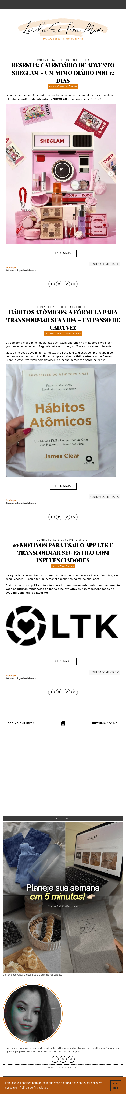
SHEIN (74, 86)
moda (71, 566)
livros (78, 334)
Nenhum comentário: (104, 264)
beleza (52, 86)
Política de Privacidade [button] (34, 1087)
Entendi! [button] (115, 1085)
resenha (63, 86)
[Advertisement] (63, 777)
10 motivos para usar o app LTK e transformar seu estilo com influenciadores (63, 552)
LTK (63, 566)
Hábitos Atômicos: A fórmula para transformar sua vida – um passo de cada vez (63, 319)
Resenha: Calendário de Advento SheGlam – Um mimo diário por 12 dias (63, 72)
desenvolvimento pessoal (58, 334)
